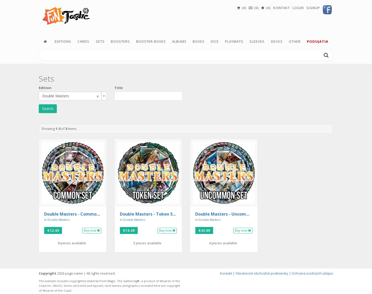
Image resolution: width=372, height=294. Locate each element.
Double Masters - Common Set (72, 214)
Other (295, 41)
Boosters (120, 41)
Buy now (92, 230)
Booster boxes (151, 41)
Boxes (199, 41)
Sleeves (257, 41)
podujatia (317, 41)
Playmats (234, 41)
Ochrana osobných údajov (312, 273)
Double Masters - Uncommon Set (223, 214)
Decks (277, 41)
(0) (241, 7)
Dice (215, 41)
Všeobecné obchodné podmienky (262, 273)
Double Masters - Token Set (148, 214)
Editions (63, 41)
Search (47, 108)
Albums (179, 41)
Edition (45, 87)
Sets (100, 41)
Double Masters (58, 220)
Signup (313, 7)
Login (298, 7)
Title (118, 87)
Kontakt (281, 7)
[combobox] (73, 96)
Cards (83, 41)
